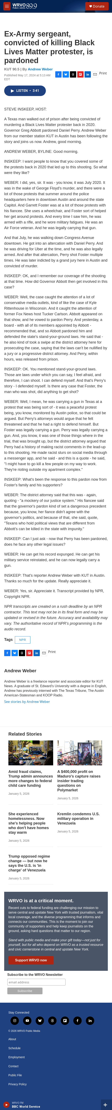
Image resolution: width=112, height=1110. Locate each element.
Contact (13, 1066)
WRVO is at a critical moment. (40, 900)
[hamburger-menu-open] (6, 6)
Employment (16, 1057)
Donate (98, 6)
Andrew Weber (40, 69)
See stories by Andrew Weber (27, 701)
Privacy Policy (17, 1084)
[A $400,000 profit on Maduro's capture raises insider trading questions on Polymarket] (79, 752)
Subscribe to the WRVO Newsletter (35, 974)
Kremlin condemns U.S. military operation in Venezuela (78, 818)
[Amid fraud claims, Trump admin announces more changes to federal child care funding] (30, 752)
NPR (22, 639)
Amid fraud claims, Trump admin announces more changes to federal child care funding (30, 779)
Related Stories (25, 734)
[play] (6, 1105)
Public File (15, 1075)
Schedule (14, 1048)
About (12, 1039)
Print (103, 73)
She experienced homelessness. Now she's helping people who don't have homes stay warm (28, 823)
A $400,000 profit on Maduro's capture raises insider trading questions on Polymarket (78, 781)
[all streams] (106, 1105)
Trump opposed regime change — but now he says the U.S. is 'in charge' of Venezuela (29, 863)
